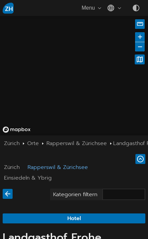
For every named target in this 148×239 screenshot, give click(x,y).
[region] (74, 75)
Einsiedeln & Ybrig (28, 178)
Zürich (12, 167)
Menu (92, 8)
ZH (9, 9)
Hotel (74, 218)
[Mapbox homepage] (16, 129)
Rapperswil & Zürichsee (58, 167)
